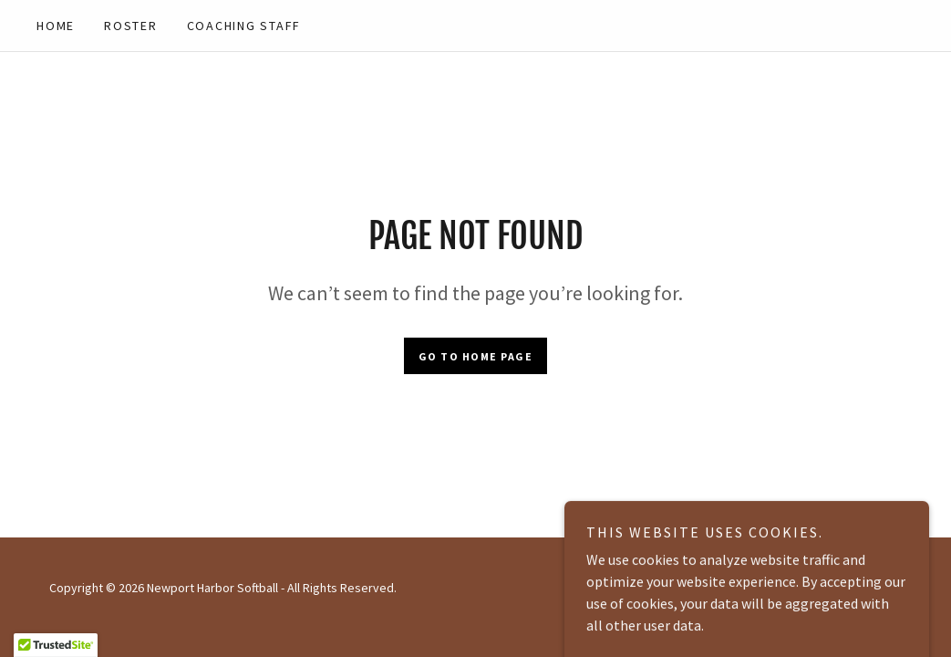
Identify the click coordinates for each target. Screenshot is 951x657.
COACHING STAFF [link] (244, 25)
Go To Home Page (476, 356)
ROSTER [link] (131, 25)
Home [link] (55, 25)
